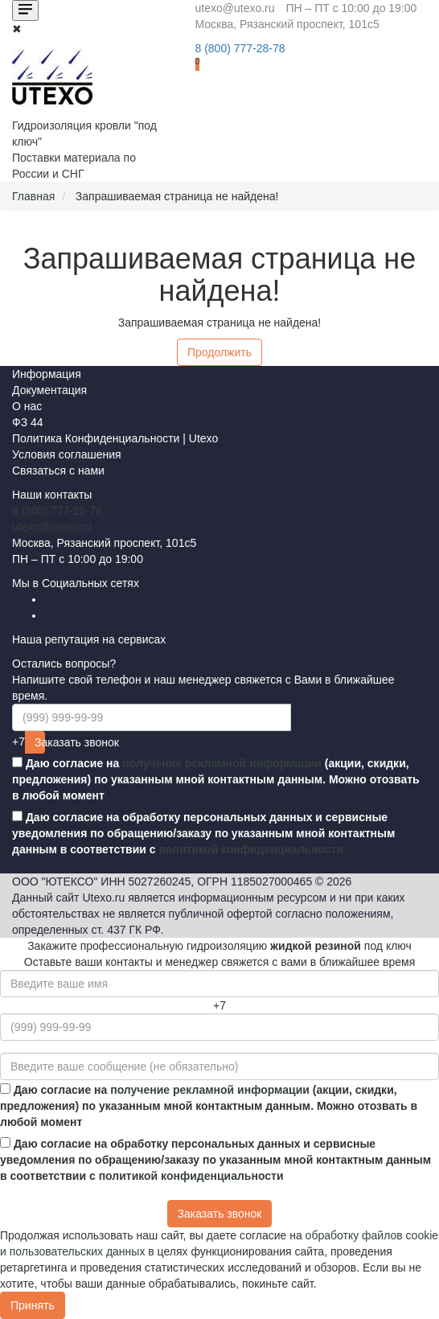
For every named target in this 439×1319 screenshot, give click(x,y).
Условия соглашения (66, 454)
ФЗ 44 (27, 422)
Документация (49, 390)
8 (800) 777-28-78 (57, 510)
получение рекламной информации (222, 763)
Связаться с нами (58, 470)
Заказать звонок (40, 742)
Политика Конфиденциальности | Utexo (115, 438)
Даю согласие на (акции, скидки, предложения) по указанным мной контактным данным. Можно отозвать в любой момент (216, 779)
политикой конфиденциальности (250, 849)
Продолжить (219, 352)
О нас (27, 406)
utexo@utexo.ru (52, 526)
